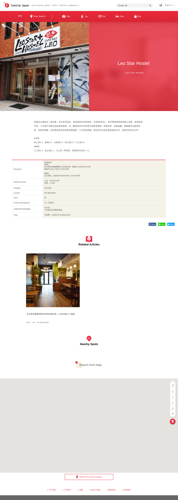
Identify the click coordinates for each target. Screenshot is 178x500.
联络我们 (127, 462)
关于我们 (52, 462)
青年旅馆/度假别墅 (44, 293)
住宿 (34, 293)
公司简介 (67, 462)
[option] (44, 66)
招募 (81, 462)
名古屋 (29, 293)
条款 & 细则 (95, 462)
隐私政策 (112, 462)
